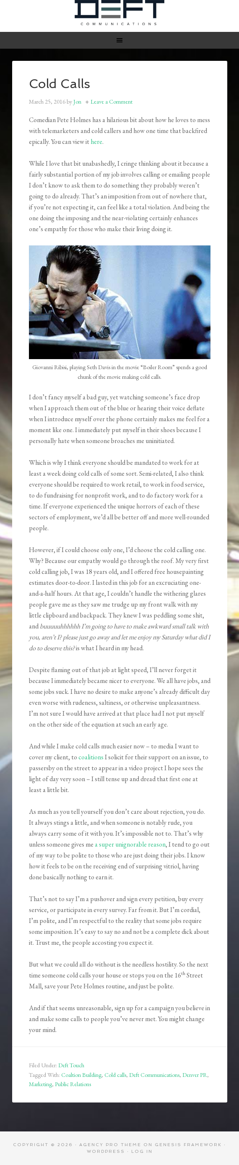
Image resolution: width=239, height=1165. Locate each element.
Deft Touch (71, 1065)
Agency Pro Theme (110, 1144)
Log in (142, 1151)
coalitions (91, 757)
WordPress (106, 1151)
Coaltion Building (81, 1075)
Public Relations (73, 1084)
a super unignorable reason (130, 844)
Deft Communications (119, 12)
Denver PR (194, 1075)
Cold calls (115, 1075)
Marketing (40, 1084)
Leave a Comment (111, 101)
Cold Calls (59, 83)
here (96, 141)
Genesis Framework (188, 1144)
